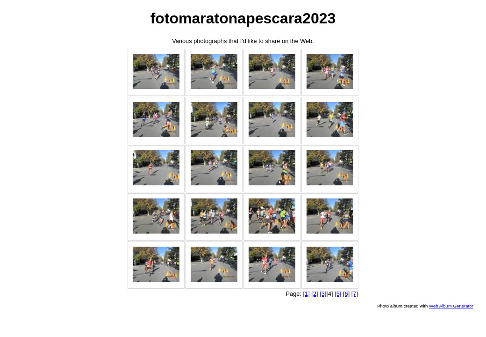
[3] (323, 293)
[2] (314, 293)
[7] (354, 293)
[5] (338, 293)
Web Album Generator (451, 305)
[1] (306, 293)
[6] (346, 293)
